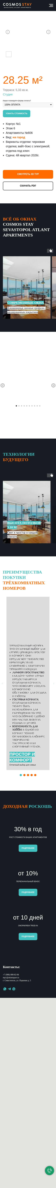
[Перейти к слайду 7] (32, 405)
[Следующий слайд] (48, 32)
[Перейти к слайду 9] (37, 405)
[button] (16, 113)
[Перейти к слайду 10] (39, 405)
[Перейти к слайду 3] (21, 405)
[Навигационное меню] (51, 5)
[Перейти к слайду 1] (16, 405)
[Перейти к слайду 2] (19, 405)
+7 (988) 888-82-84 (11, 1040)
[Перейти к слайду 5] (26, 405)
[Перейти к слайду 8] (34, 405)
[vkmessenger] (14, 1054)
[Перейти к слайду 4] (24, 405)
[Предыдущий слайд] (8, 32)
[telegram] (9, 1054)
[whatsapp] (5, 1054)
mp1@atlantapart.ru (11, 1043)
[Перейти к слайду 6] (29, 405)
